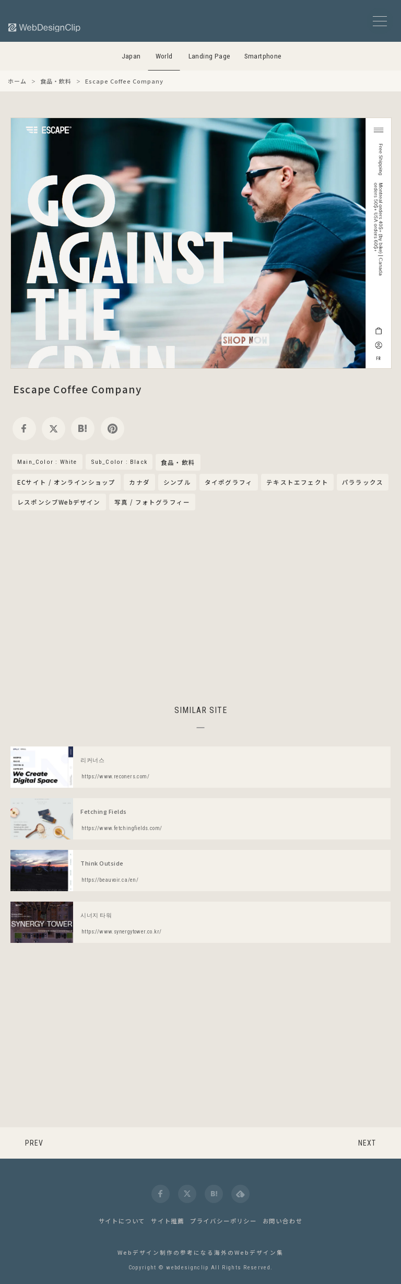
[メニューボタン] (380, 21)
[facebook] (24, 428)
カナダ (139, 482)
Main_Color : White (47, 461)
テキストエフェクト (297, 482)
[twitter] (53, 428)
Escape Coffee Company (77, 389)
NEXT (367, 1143)
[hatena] (83, 428)
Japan (131, 56)
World (164, 56)
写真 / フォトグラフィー (152, 502)
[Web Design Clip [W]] (44, 27)
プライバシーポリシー (223, 1221)
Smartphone (263, 56)
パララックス (362, 482)
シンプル (177, 482)
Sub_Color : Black (119, 461)
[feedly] (240, 1194)
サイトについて (122, 1221)
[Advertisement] (200, 606)
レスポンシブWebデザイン (59, 502)
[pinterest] (112, 428)
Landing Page (209, 56)
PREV (34, 1143)
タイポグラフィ (229, 482)
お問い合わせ (283, 1221)
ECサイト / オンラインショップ (66, 482)
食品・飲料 (178, 462)
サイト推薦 (167, 1221)
